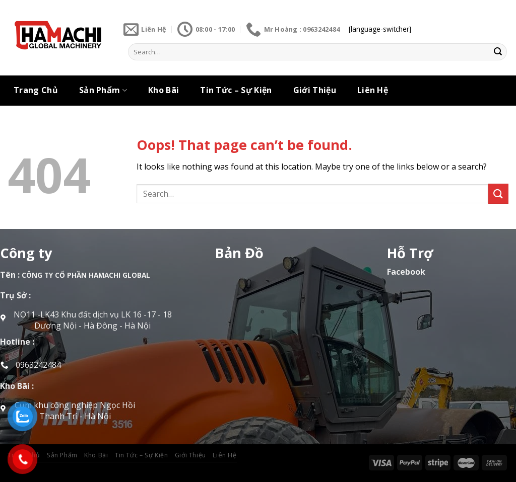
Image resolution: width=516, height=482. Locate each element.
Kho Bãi (163, 90)
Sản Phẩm (103, 90)
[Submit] (497, 51)
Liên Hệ (372, 90)
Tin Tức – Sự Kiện (236, 90)
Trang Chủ (36, 90)
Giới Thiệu (314, 90)
